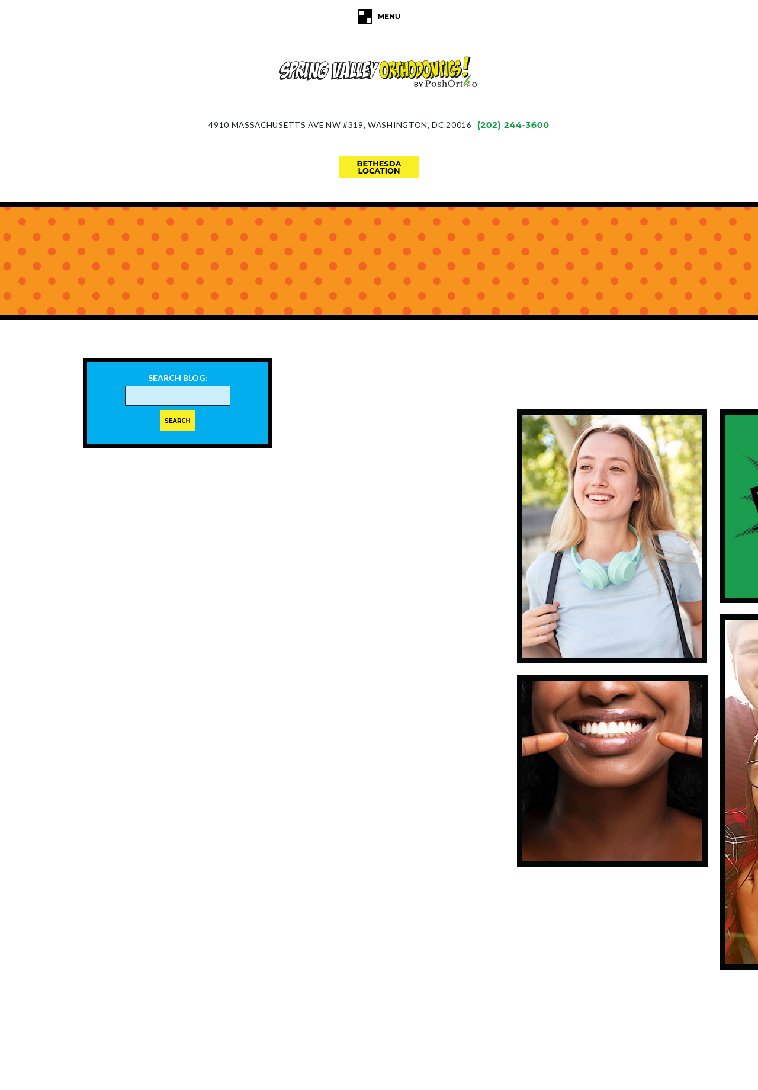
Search (177, 421)
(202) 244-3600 (513, 125)
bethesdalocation (379, 167)
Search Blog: (178, 378)
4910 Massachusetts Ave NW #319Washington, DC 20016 (339, 125)
